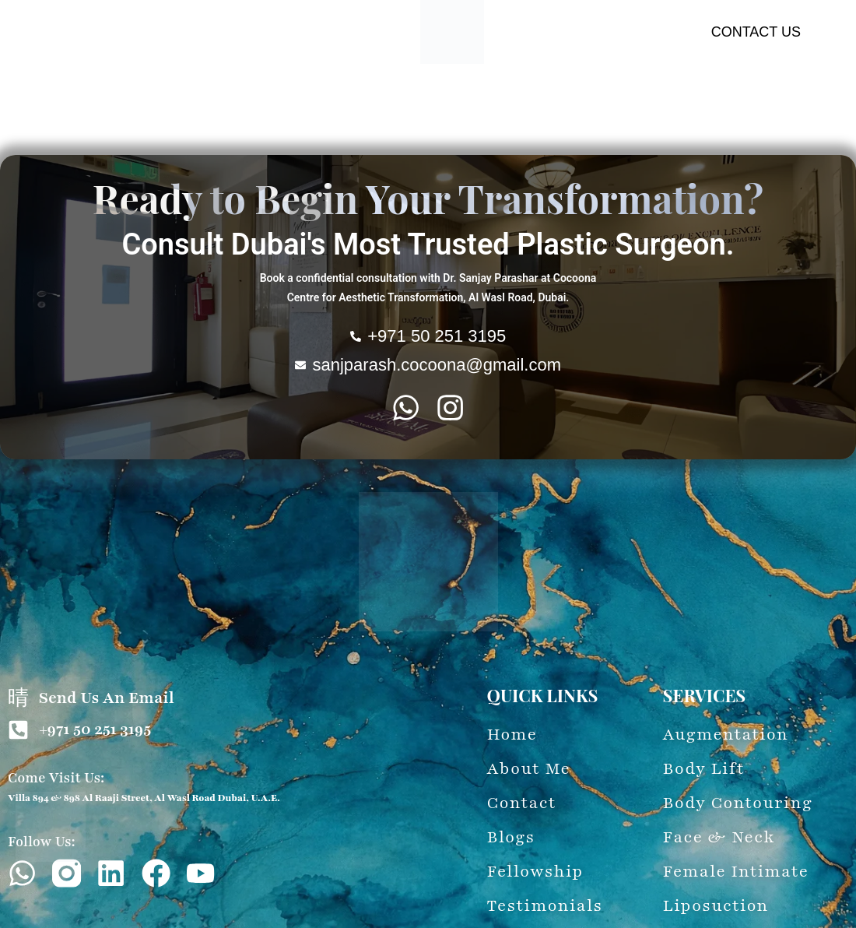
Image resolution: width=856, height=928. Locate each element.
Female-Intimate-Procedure (535, 101)
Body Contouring (307, 101)
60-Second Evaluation (297, 129)
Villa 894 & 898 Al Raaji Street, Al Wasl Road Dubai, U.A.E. (144, 798)
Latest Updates (417, 129)
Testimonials (509, 129)
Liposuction (659, 101)
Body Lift (219, 101)
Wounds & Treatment (766, 101)
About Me (57, 101)
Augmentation (140, 101)
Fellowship (590, 129)
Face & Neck (407, 101)
